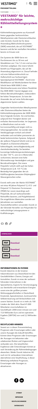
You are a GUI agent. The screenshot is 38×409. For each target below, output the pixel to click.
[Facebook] (16, 380)
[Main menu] (35, 3)
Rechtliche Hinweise (19, 401)
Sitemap (19, 393)
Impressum (19, 397)
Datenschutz (19, 405)
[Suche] (30, 3)
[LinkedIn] (22, 380)
